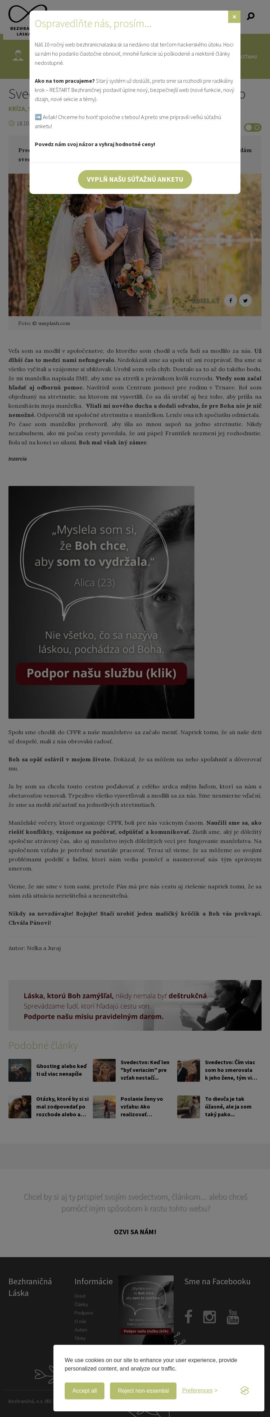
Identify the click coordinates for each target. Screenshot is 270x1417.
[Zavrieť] (234, 17)
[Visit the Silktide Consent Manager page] (244, 1390)
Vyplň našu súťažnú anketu (135, 179)
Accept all (84, 1391)
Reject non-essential (143, 1391)
